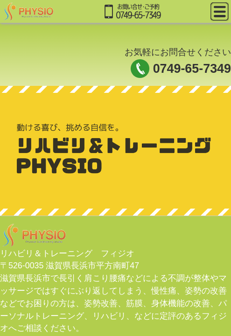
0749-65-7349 (192, 69)
